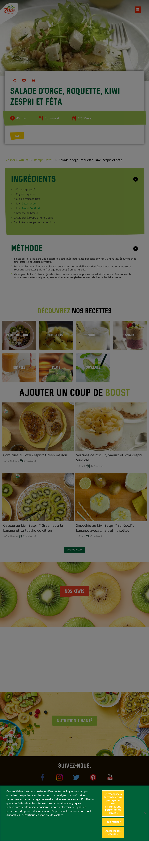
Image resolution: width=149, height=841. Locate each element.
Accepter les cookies (113, 832)
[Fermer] (145, 813)
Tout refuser (113, 821)
